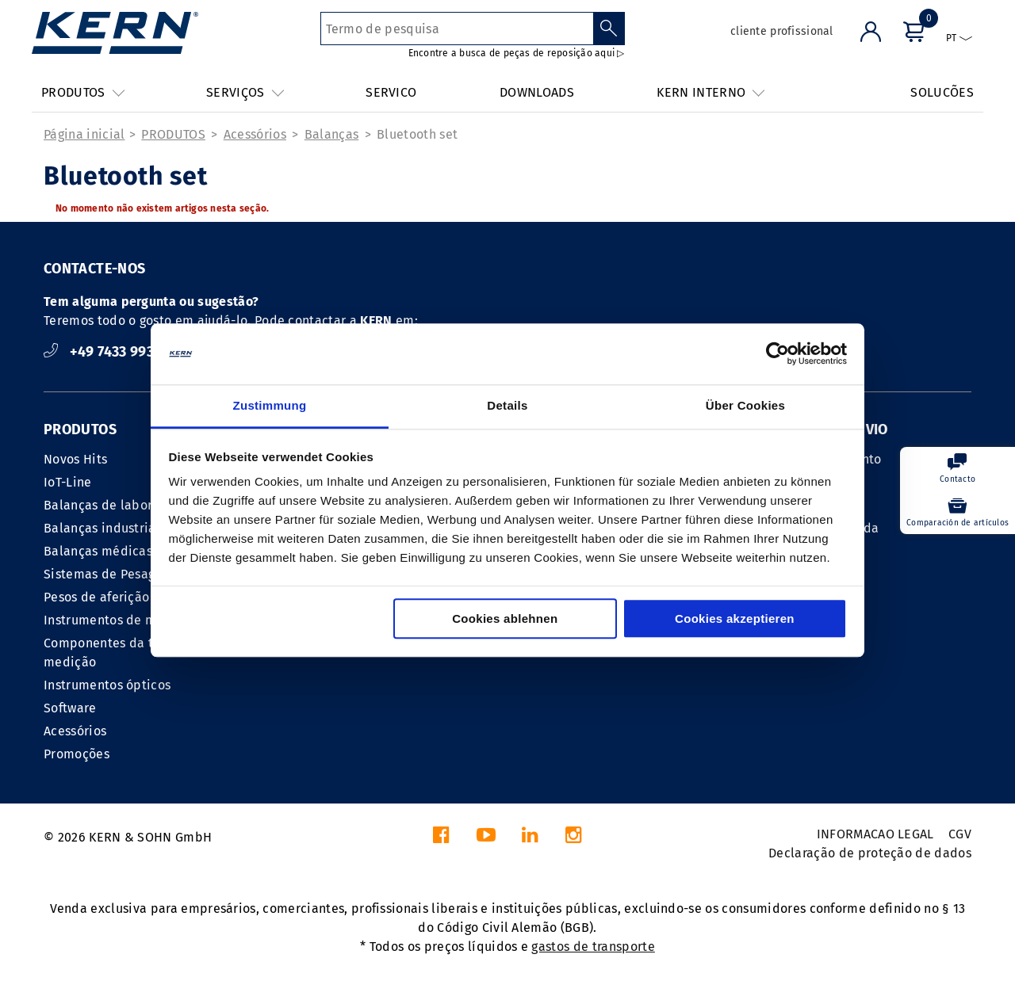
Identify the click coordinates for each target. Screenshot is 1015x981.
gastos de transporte (592, 946)
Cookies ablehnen (504, 618)
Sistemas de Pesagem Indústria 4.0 (149, 574)
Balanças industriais (105, 528)
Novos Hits (75, 459)
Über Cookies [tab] (745, 405)
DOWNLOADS (537, 92)
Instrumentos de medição (120, 620)
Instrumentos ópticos (107, 685)
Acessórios (255, 134)
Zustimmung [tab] (270, 405)
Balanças (331, 134)
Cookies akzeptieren (735, 618)
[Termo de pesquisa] (457, 28)
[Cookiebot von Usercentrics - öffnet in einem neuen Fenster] (777, 354)
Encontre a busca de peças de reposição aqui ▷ (516, 53)
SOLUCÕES (942, 92)
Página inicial (84, 134)
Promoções (76, 754)
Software (70, 708)
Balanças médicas (98, 551)
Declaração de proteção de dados (869, 853)
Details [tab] (507, 405)
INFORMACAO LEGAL (875, 834)
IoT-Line (68, 482)
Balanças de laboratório (116, 505)
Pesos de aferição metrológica (134, 597)
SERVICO (391, 92)
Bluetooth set (417, 134)
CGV (959, 834)
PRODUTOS (173, 134)
